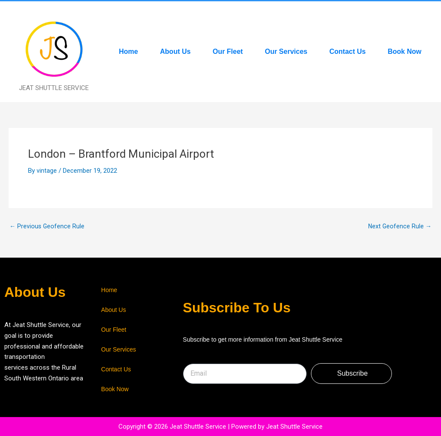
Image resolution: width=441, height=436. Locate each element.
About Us (175, 51)
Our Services (286, 51)
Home (128, 51)
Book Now (404, 51)
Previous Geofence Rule (47, 226)
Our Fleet (228, 51)
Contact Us (347, 51)
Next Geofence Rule (399, 226)
